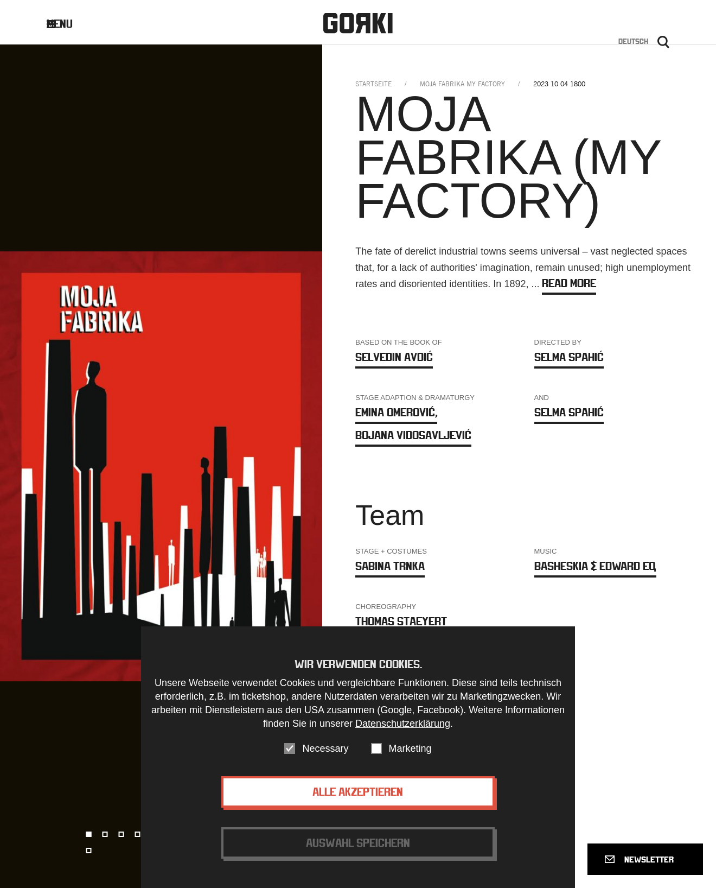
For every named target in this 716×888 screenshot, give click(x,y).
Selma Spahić (569, 357)
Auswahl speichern (358, 853)
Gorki (358, 23)
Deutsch (633, 41)
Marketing (410, 758)
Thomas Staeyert (401, 621)
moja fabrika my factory (462, 84)
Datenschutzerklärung (402, 733)
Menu (68, 23)
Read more (569, 283)
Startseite (373, 84)
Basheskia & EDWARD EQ (595, 566)
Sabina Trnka (390, 566)
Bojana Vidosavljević (413, 435)
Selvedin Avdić (394, 357)
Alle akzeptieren (357, 802)
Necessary (325, 758)
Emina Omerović (396, 412)
